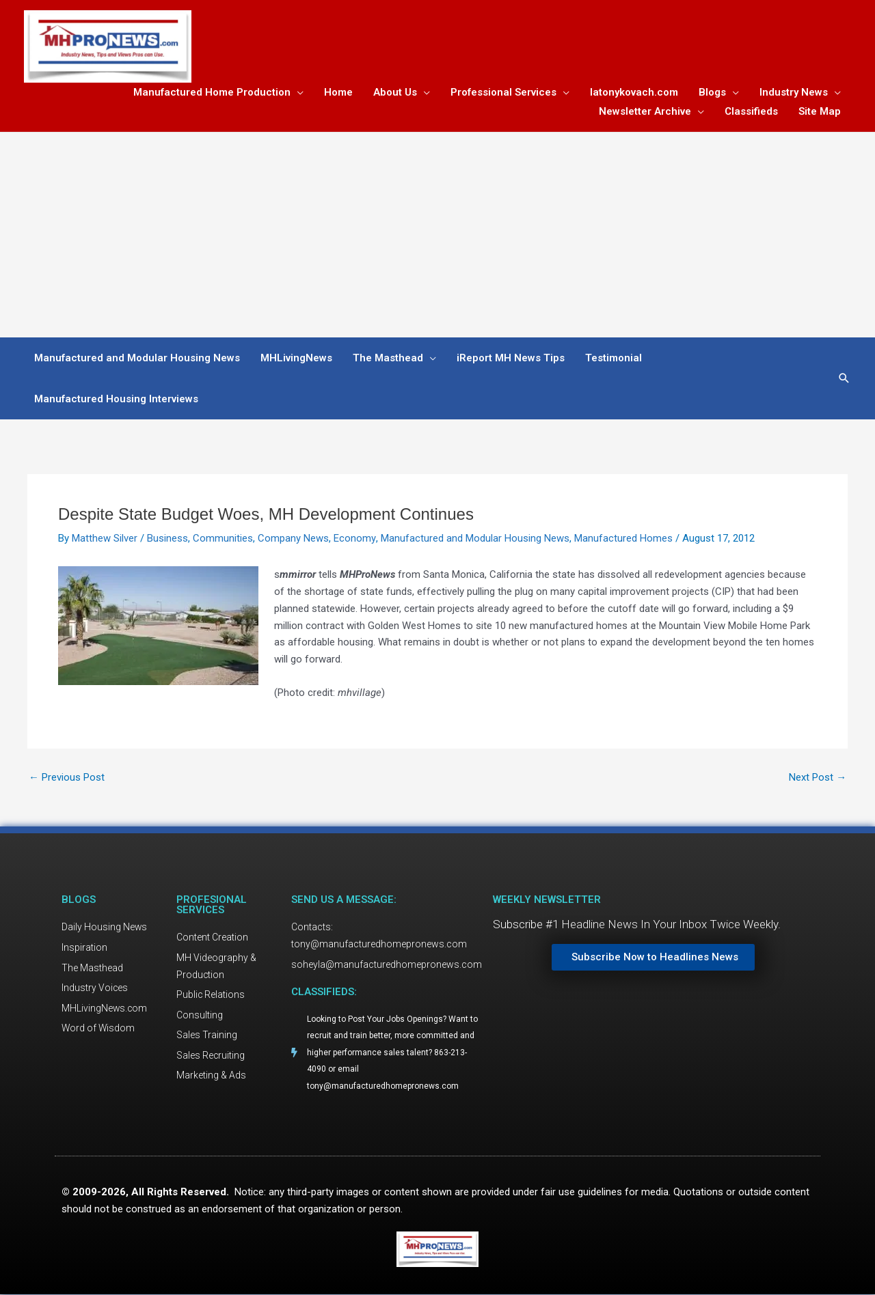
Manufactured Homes (623, 538)
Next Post (817, 777)
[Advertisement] (437, 235)
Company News (293, 538)
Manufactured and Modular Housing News (474, 538)
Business (167, 538)
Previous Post (67, 777)
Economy (354, 538)
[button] (844, 378)
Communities (223, 538)
